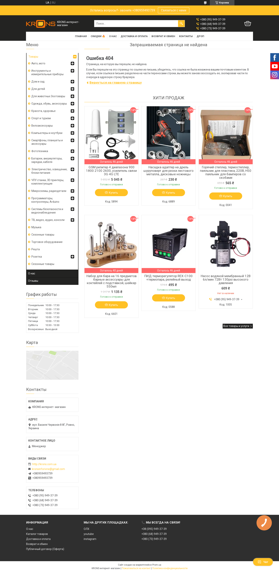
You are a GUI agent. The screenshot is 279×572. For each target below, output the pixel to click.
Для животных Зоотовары (48, 96)
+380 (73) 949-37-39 (154, 539)
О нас (113, 36)
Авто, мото (38, 63)
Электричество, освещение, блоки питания (49, 171)
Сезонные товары (42, 234)
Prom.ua (156, 564)
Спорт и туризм (41, 118)
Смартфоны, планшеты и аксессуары (47, 142)
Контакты (186, 36)
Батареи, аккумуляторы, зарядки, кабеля (46, 160)
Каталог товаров (37, 533)
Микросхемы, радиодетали (48, 190)
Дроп (200, 36)
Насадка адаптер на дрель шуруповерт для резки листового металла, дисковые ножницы (168, 170)
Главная (81, 36)
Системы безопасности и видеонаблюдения (47, 211)
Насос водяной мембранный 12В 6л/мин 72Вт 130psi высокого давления (226, 279)
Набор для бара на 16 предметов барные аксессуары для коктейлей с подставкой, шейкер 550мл (111, 281)
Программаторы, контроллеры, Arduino (45, 200)
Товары (33, 56)
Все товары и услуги (236, 326)
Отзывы (33, 280)
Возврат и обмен (163, 36)
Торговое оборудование (47, 241)
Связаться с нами (173, 10)
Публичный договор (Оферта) (45, 549)
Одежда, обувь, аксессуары (49, 103)
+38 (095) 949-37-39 (154, 528)
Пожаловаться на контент (136, 568)
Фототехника (39, 151)
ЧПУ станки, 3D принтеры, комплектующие (47, 182)
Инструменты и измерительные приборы (47, 72)
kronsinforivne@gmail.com (48, 469)
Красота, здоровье (43, 110)
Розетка (36, 256)
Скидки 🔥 (98, 36)
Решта (35, 249)
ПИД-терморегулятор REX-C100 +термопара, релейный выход (168, 277)
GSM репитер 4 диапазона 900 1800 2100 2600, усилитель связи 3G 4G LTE (111, 170)
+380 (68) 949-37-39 (154, 533)
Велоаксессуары (42, 125)
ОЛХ (86, 528)
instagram (90, 539)
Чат (263, 562)
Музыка (36, 227)
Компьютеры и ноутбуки (46, 132)
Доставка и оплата (134, 36)
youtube (89, 533)
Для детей (38, 88)
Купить (113, 192)
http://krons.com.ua (44, 464)
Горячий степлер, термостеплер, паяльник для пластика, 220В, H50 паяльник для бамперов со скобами (225, 172)
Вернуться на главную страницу (116, 82)
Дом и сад (38, 81)
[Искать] (181, 23)
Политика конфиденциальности (170, 568)
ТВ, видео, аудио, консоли (48, 219)
